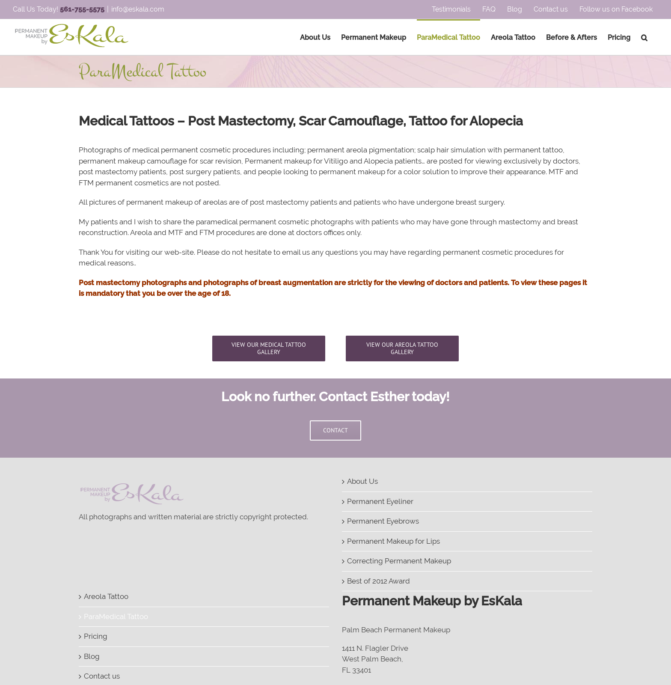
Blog (92, 656)
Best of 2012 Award (378, 581)
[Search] (644, 37)
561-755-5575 (82, 9)
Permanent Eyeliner (380, 501)
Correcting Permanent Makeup (399, 561)
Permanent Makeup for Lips (393, 541)
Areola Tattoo (106, 596)
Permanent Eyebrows (383, 521)
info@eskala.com (137, 9)
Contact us (102, 676)
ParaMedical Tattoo (116, 616)
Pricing (95, 636)
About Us (362, 481)
